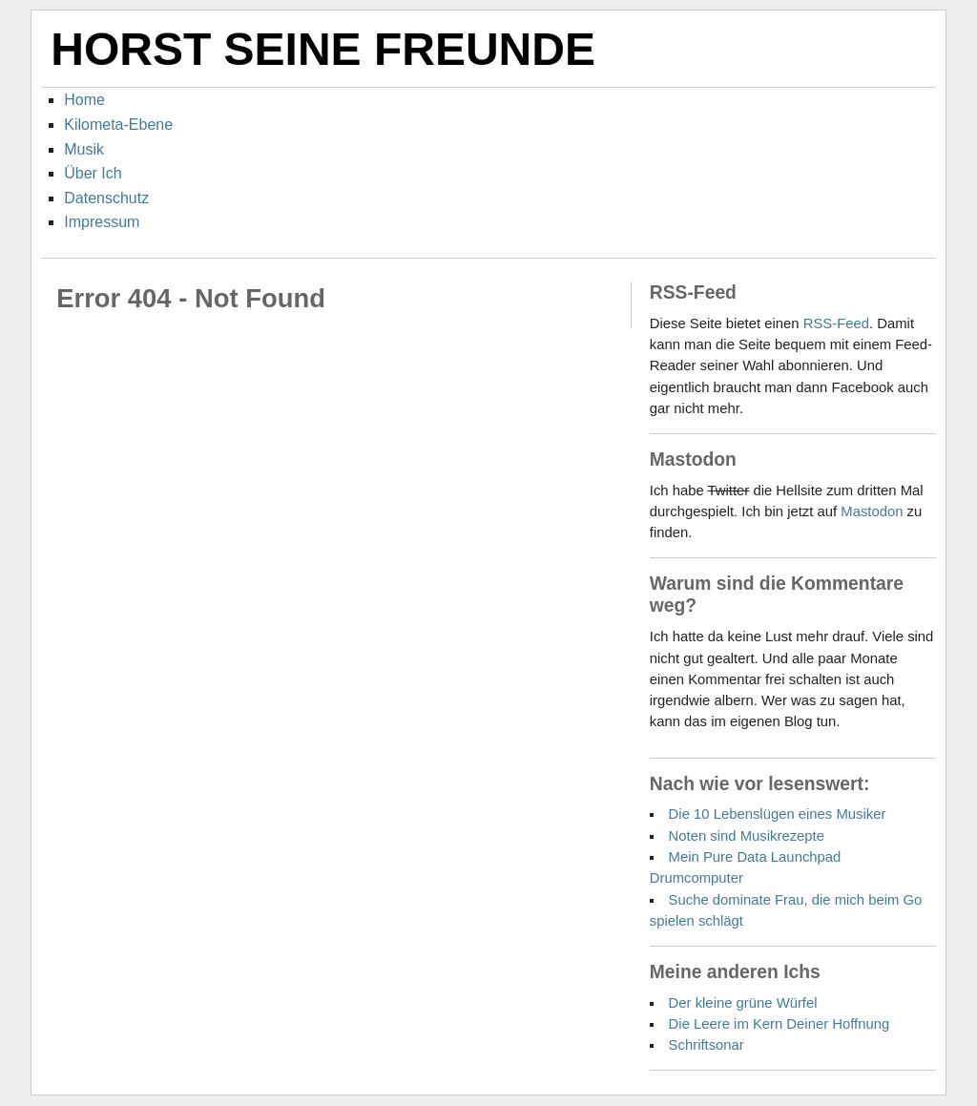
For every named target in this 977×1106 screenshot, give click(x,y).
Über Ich (92, 173)
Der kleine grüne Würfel (743, 1003)
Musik (84, 149)
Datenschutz (106, 198)
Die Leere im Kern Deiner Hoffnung (779, 1024)
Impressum (101, 222)
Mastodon (872, 511)
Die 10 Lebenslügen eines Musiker (777, 814)
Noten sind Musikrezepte (746, 836)
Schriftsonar (706, 1045)
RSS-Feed (836, 323)
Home (84, 100)
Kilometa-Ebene (118, 124)
